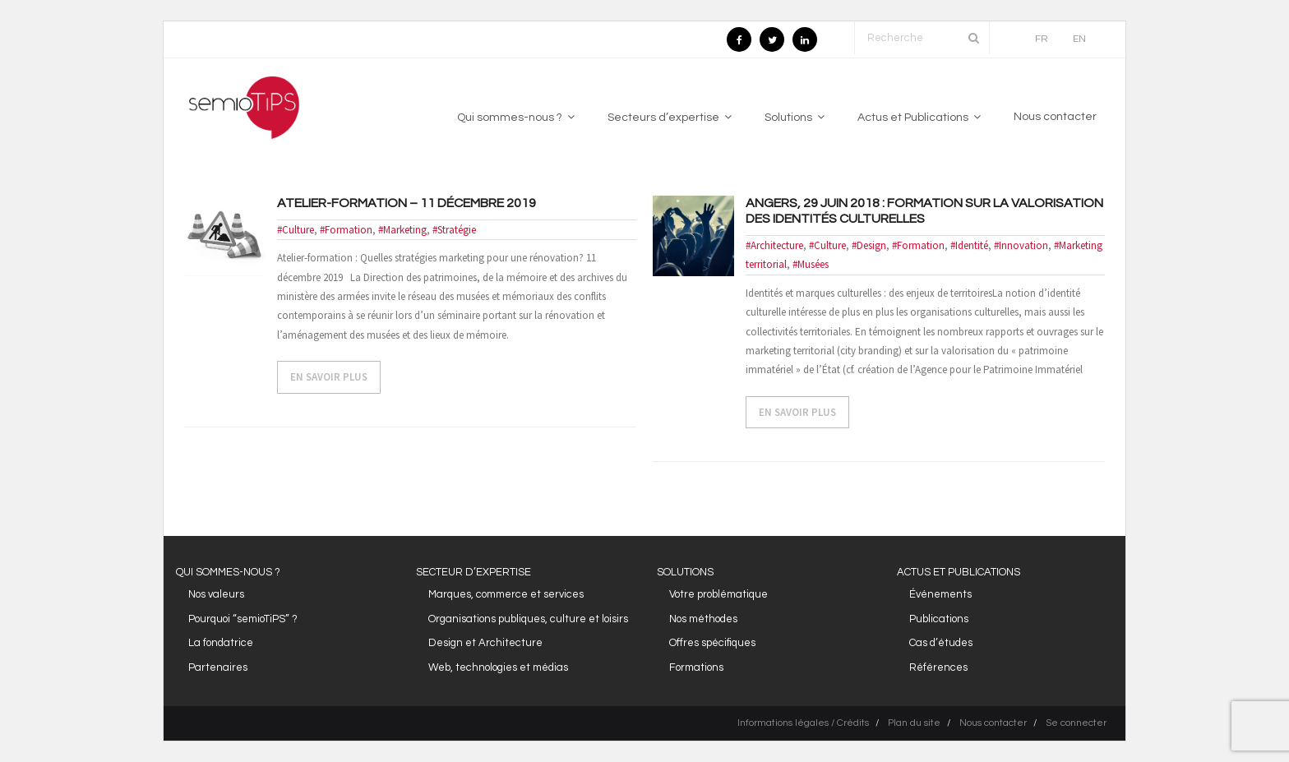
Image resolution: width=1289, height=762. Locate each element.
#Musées (810, 264)
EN (1079, 39)
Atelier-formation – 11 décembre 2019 (406, 203)
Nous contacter (993, 723)
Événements (940, 594)
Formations (696, 667)
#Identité (969, 245)
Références (938, 667)
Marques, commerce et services (506, 594)
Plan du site (914, 723)
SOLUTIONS (685, 572)
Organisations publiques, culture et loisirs (528, 619)
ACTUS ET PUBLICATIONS (958, 572)
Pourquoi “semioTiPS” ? (243, 619)
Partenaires (217, 667)
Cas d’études (941, 643)
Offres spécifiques (712, 643)
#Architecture (774, 245)
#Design (869, 245)
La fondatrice (220, 643)
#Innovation (1021, 245)
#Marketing (402, 230)
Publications (938, 619)
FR (1041, 39)
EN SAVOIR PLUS (328, 377)
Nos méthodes (703, 619)
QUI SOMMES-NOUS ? (228, 572)
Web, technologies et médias (498, 667)
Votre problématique (718, 594)
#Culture (295, 230)
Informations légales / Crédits (803, 723)
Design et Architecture (485, 643)
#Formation (346, 230)
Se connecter (1076, 723)
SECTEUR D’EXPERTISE (473, 572)
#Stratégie (454, 230)
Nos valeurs (216, 594)
